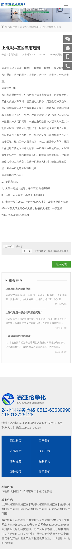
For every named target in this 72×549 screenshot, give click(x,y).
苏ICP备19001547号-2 (20, 524)
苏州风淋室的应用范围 (44, 504)
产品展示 (16, 451)
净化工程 (44, 451)
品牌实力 (44, 461)
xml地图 (57, 538)
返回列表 (61, 264)
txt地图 (9, 542)
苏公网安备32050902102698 (52, 524)
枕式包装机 (45, 491)
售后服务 (16, 461)
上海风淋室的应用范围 (15, 504)
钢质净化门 (48, 529)
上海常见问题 (53, 26)
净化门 (30, 533)
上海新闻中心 (35, 26)
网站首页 (16, 440)
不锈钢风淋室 (10, 491)
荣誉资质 (16, 471)
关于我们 (44, 440)
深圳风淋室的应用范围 (33, 508)
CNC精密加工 (28, 491)
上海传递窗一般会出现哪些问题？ (51, 251)
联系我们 (44, 471)
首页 (22, 26)
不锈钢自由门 (15, 533)
